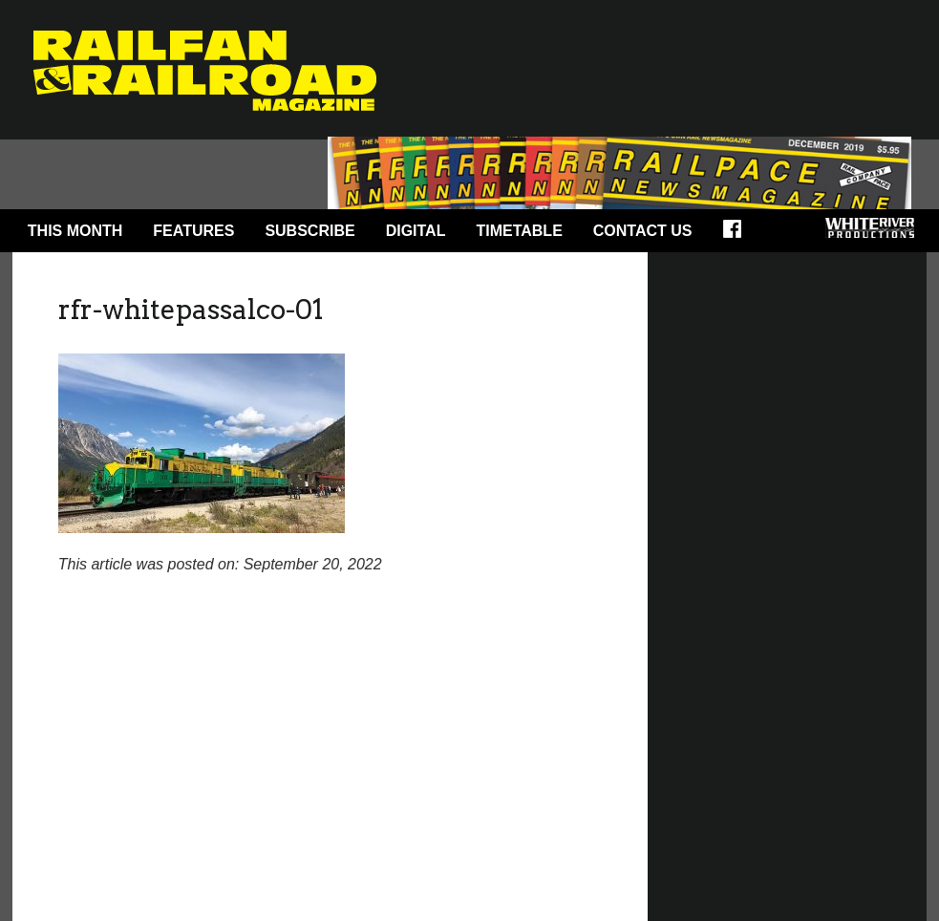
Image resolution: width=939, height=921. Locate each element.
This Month (75, 231)
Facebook (738, 235)
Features (193, 231)
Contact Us (643, 231)
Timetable (519, 231)
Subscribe (309, 231)
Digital (416, 231)
